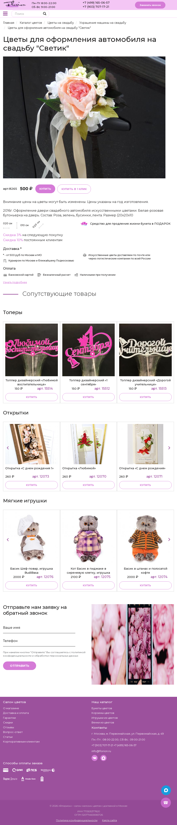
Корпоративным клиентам (21, 741)
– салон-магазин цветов (86, 805)
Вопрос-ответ (13, 732)
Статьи (8, 736)
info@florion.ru (101, 751)
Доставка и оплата (16, 712)
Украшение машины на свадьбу (102, 23)
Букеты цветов (102, 708)
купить (31, 397)
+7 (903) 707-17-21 (96, 7)
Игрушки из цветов (105, 717)
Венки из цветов (103, 722)
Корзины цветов (103, 712)
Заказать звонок (150, 5)
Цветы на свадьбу (60, 23)
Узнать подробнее (15, 282)
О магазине (11, 708)
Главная (8, 23)
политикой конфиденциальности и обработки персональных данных (44, 654)
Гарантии (9, 717)
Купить (45, 188)
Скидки (8, 722)
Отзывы (8, 727)
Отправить (19, 666)
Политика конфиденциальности (76, 820)
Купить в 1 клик (74, 189)
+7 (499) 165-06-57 (96, 2)
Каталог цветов (31, 23)
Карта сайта (109, 820)
